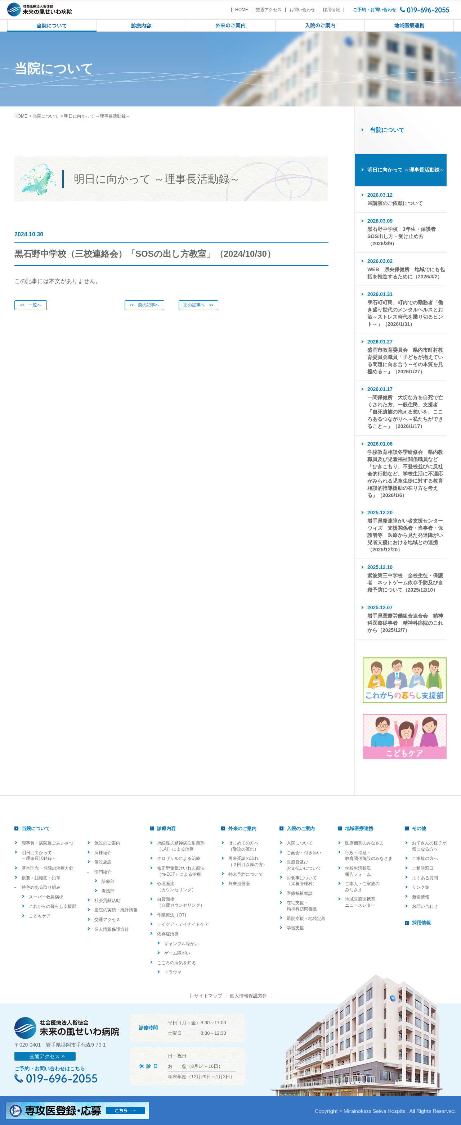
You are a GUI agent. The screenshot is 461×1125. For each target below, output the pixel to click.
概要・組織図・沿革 (41, 877)
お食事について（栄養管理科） (302, 881)
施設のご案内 (107, 843)
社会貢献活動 (107, 900)
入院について (300, 843)
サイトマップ (208, 995)
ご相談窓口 (423, 868)
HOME (241, 9)
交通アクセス (269, 9)
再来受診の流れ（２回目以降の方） (247, 861)
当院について (46, 116)
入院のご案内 (301, 828)
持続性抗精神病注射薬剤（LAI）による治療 (181, 846)
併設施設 (103, 862)
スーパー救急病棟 (46, 896)
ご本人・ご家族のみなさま (362, 886)
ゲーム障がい (177, 953)
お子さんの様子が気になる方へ (429, 846)
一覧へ (30, 305)
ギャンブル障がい (181, 943)
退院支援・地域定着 (306, 918)
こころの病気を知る (176, 962)
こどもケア (39, 916)
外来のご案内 (242, 828)
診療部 (108, 881)
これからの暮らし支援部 (52, 906)
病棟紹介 (103, 852)
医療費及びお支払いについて (304, 865)
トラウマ (173, 972)
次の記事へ (198, 305)
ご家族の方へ (425, 858)
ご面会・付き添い (304, 852)
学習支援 (295, 927)
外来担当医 (239, 883)
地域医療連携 (359, 828)
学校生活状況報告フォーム (358, 871)
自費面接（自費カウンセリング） (181, 902)
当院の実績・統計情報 (116, 909)
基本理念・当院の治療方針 (47, 868)
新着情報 (420, 896)
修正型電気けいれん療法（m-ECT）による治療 (181, 871)
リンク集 (420, 887)
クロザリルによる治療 (178, 858)
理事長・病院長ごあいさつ (47, 843)
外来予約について (245, 874)
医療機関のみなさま (364, 843)
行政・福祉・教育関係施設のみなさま (369, 855)
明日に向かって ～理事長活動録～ (39, 855)
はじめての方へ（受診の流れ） (243, 846)
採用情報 (331, 9)
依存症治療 (168, 934)
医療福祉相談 (300, 893)
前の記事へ (144, 305)
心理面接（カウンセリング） (176, 886)
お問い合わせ (302, 9)
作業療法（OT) (171, 914)
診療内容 (166, 828)
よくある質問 (425, 877)
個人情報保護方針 (111, 929)
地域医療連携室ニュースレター (360, 902)
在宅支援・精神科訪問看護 (302, 905)
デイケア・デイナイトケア (183, 924)
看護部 (108, 890)
